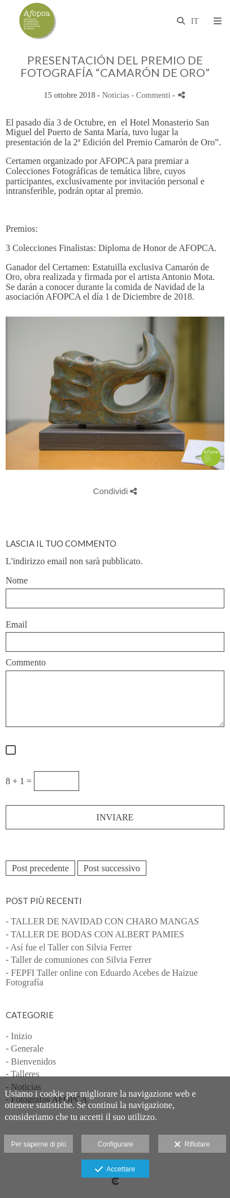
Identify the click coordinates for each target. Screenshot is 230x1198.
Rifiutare (192, 1144)
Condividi (115, 491)
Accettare (115, 1169)
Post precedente (40, 868)
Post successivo (112, 868)
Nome (17, 580)
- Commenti (151, 95)
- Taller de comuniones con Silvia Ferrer (78, 960)
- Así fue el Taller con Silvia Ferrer (69, 947)
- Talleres (22, 1074)
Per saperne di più (38, 1144)
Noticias (115, 95)
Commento (26, 662)
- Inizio (19, 1036)
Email (16, 624)
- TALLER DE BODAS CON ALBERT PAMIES (95, 934)
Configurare (115, 1144)
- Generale (25, 1048)
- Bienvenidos (31, 1061)
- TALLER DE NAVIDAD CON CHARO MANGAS (102, 921)
